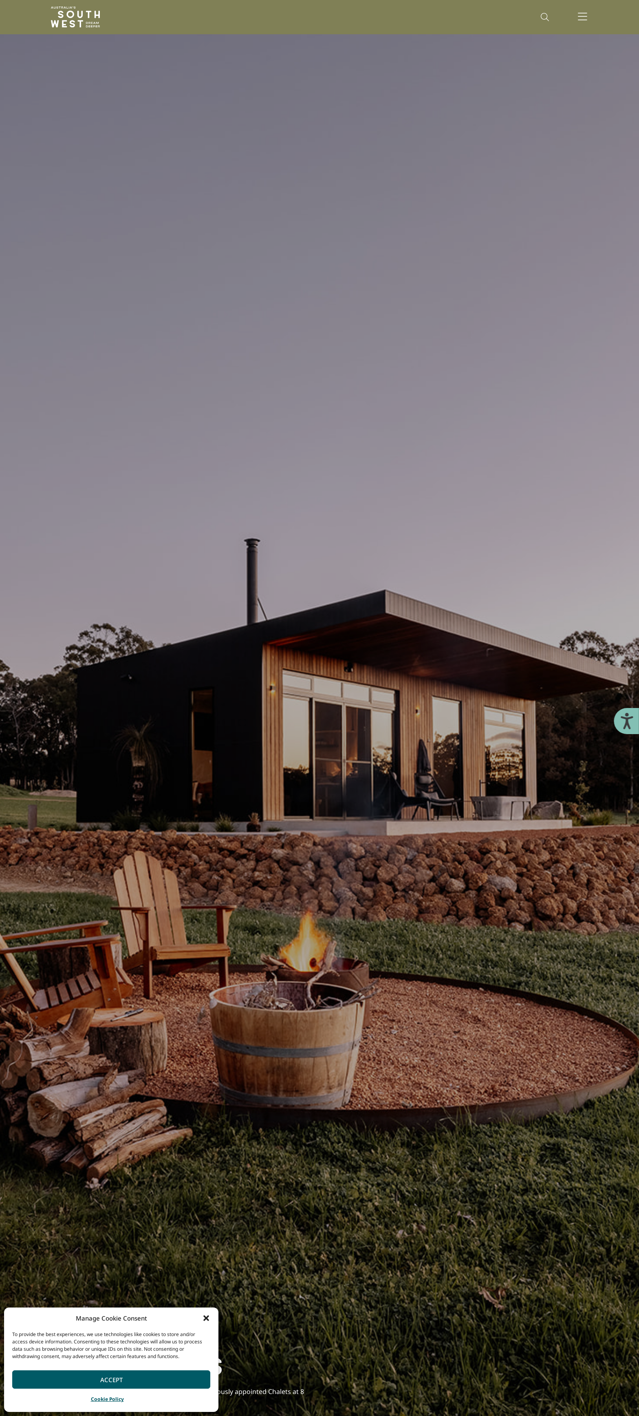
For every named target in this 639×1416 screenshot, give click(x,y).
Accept (111, 1380)
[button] (206, 1318)
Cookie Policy (107, 1399)
